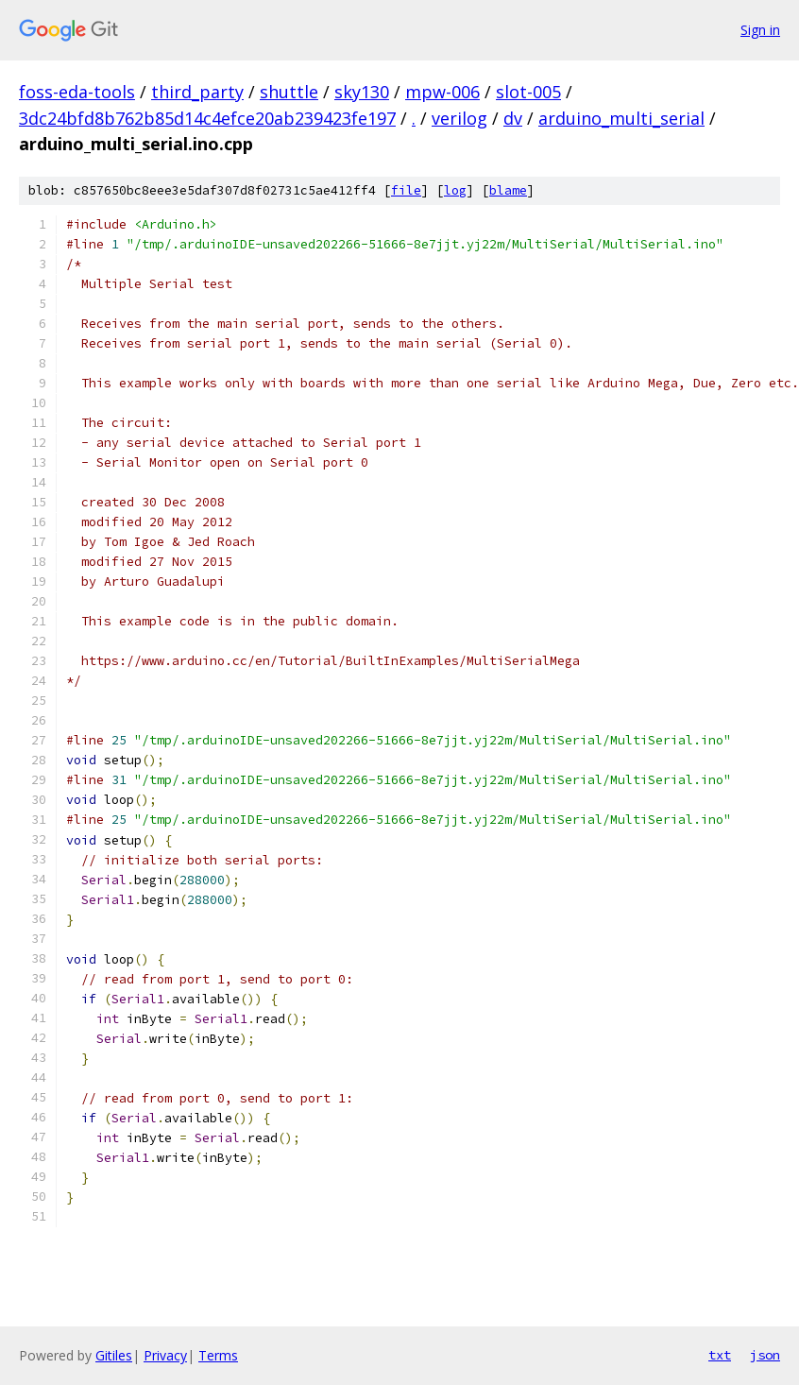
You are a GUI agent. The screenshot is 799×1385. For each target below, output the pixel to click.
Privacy (165, 1355)
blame (508, 190)
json (765, 1354)
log (455, 190)
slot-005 (528, 91)
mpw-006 (442, 91)
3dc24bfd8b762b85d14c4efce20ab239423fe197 (207, 118)
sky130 (361, 91)
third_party (197, 91)
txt (719, 1354)
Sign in (760, 30)
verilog (459, 118)
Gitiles (113, 1355)
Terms (218, 1355)
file (406, 190)
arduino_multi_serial (621, 118)
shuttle (289, 91)
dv (512, 118)
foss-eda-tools (77, 91)
